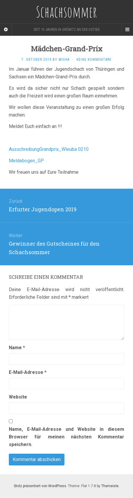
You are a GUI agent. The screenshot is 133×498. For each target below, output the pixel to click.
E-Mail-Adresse (27, 372)
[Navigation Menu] (127, 30)
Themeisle (110, 486)
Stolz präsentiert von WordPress (40, 486)
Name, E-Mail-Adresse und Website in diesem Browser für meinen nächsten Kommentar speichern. (66, 436)
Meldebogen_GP (26, 160)
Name (17, 347)
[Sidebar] (6, 30)
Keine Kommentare (94, 60)
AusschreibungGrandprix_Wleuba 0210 (49, 149)
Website (18, 397)
